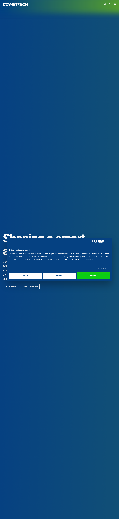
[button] (11, 286)
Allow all (93, 276)
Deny (25, 276)
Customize (59, 276)
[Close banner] (109, 241)
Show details (100, 268)
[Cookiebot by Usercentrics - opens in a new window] (94, 241)
